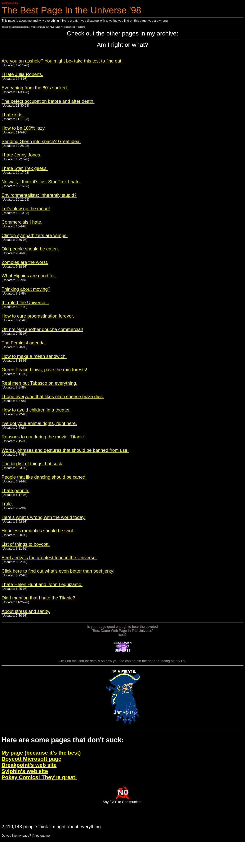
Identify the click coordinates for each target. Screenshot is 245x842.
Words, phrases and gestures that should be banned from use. (65, 450)
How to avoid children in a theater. (36, 409)
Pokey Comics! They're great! (39, 777)
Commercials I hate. (22, 222)
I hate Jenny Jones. (21, 154)
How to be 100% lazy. (24, 128)
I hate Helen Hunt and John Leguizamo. (42, 584)
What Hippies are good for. (29, 275)
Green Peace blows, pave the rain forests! (44, 369)
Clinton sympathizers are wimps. (35, 235)
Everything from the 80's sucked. (35, 87)
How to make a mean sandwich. (34, 356)
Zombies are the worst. (25, 262)
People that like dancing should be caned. (44, 477)
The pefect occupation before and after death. (48, 101)
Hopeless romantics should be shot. (38, 530)
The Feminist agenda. (24, 342)
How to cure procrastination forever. (38, 316)
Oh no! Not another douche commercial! (42, 329)
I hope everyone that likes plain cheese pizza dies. (53, 396)
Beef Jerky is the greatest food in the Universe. (49, 557)
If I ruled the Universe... (25, 302)
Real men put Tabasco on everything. (39, 383)
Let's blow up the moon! (26, 208)
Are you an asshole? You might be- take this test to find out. (62, 60)
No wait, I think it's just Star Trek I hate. (41, 181)
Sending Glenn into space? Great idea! (41, 141)
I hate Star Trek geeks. (25, 168)
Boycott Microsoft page (31, 759)
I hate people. (15, 490)
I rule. (7, 503)
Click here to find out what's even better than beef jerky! (58, 571)
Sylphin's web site (25, 771)
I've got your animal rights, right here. (39, 423)
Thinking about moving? (26, 289)
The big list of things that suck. (32, 463)
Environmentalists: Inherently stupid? (39, 195)
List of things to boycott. (26, 544)
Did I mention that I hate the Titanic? (38, 597)
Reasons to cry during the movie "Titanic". (44, 436)
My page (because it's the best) (41, 753)
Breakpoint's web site (29, 765)
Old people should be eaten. (30, 248)
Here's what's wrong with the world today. (43, 517)
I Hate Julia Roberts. (22, 74)
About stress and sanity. (26, 611)
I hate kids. (13, 114)
